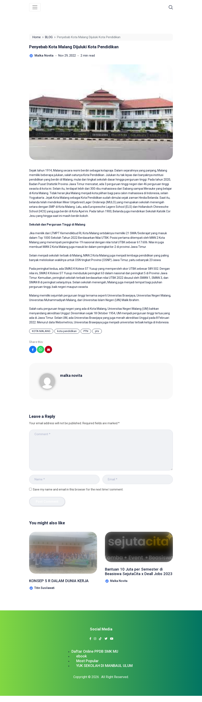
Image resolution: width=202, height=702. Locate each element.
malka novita (71, 375)
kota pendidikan (67, 331)
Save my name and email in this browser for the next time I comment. (78, 489)
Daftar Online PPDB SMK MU (94, 657)
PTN (85, 331)
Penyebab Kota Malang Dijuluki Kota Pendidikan (74, 46)
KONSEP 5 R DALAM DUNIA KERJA (57, 584)
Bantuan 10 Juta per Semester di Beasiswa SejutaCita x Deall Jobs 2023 (138, 575)
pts (97, 331)
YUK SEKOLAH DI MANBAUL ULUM (104, 672)
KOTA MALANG (41, 331)
